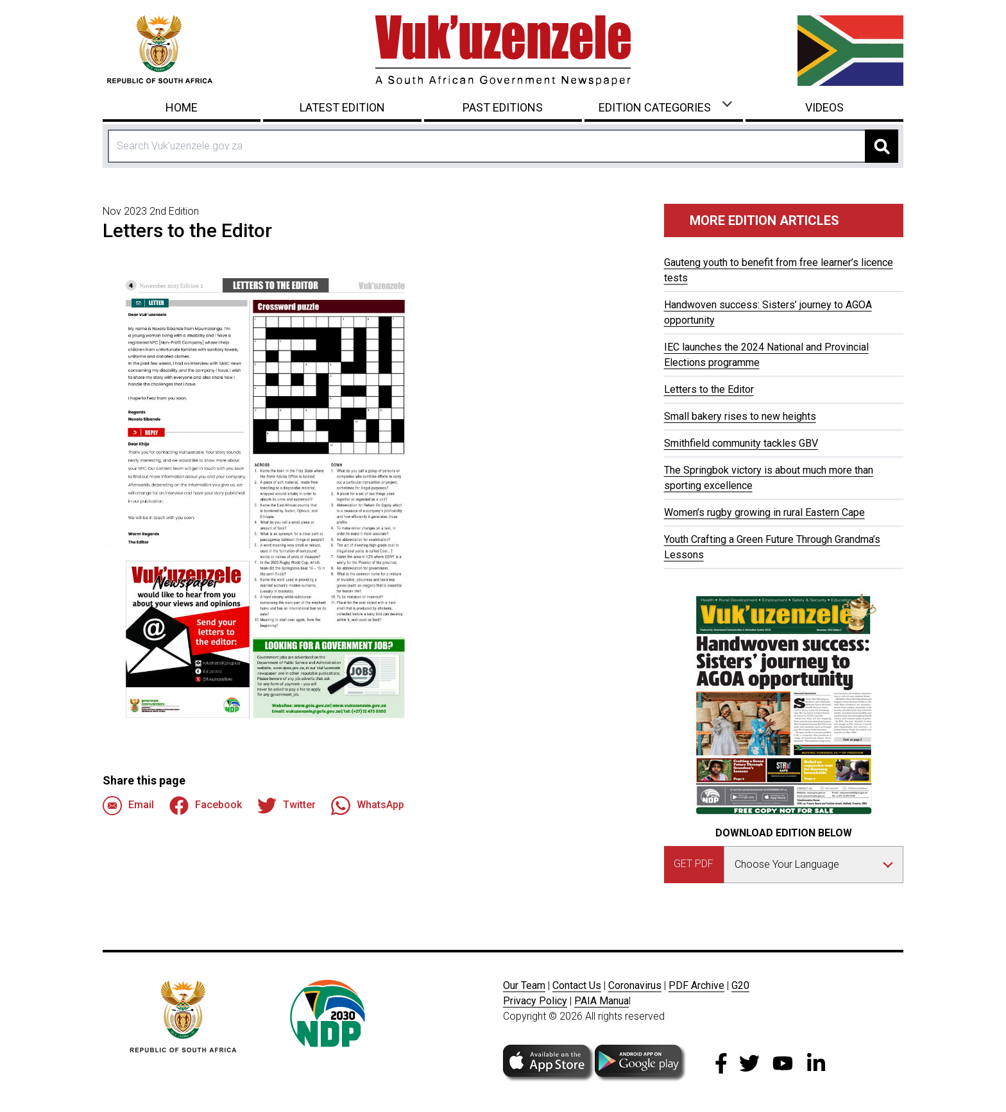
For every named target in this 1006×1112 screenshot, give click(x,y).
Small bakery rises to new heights (740, 416)
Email (128, 805)
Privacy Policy (535, 1001)
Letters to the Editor (709, 389)
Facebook (205, 805)
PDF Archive (696, 985)
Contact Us (576, 985)
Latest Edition (342, 107)
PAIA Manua (601, 1001)
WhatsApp (367, 806)
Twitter (286, 805)
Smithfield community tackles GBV (741, 443)
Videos (824, 107)
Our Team (524, 985)
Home (182, 107)
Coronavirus (634, 985)
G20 (740, 985)
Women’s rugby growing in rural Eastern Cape (764, 512)
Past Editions (503, 107)
